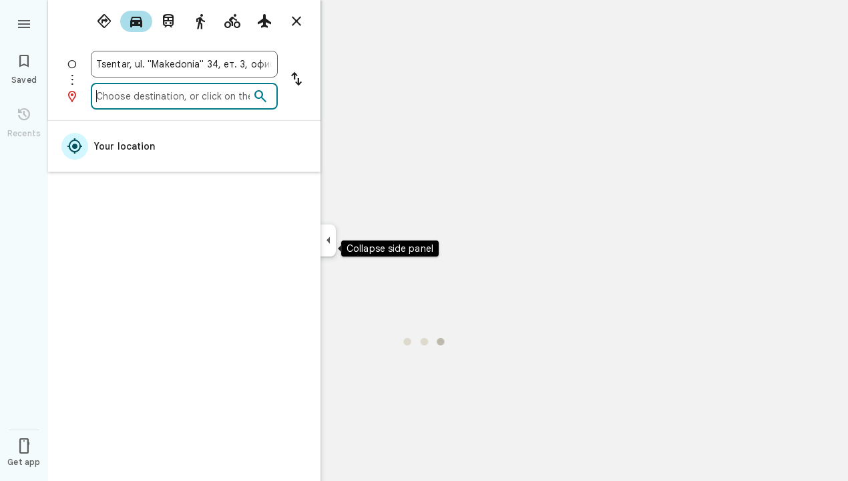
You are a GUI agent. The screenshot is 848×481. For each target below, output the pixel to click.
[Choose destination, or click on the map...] (173, 96)
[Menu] (24, 23)
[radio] (104, 21)
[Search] (260, 97)
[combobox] (184, 64)
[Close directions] (296, 21)
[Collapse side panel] (328, 240)
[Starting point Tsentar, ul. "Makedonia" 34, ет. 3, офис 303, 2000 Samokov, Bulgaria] (184, 64)
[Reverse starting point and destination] (296, 80)
